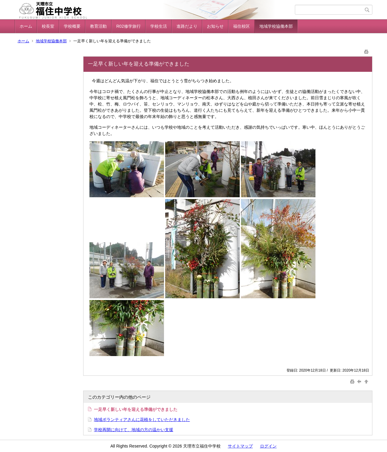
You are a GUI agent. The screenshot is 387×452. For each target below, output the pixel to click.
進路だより (187, 26)
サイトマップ (240, 446)
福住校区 (241, 26)
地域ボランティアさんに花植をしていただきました (142, 419)
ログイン (268, 446)
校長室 (48, 26)
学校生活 (158, 26)
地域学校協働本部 (276, 26)
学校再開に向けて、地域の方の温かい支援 (133, 429)
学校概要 (72, 26)
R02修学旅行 (128, 26)
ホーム (26, 26)
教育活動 (98, 26)
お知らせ (215, 26)
